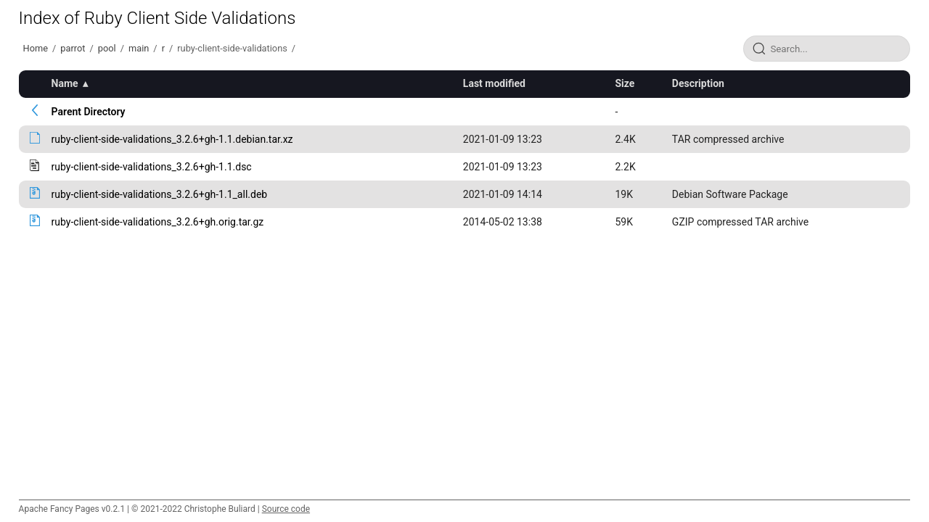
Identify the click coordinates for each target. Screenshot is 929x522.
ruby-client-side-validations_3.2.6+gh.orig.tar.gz (158, 222)
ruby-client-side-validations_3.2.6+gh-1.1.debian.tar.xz (172, 139)
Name (65, 83)
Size (625, 83)
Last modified (494, 83)
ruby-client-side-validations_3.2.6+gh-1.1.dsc (152, 167)
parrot (72, 48)
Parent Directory (89, 111)
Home (35, 48)
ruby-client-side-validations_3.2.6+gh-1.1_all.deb (160, 194)
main (138, 48)
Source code (286, 509)
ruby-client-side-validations (232, 48)
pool (107, 48)
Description (698, 83)
